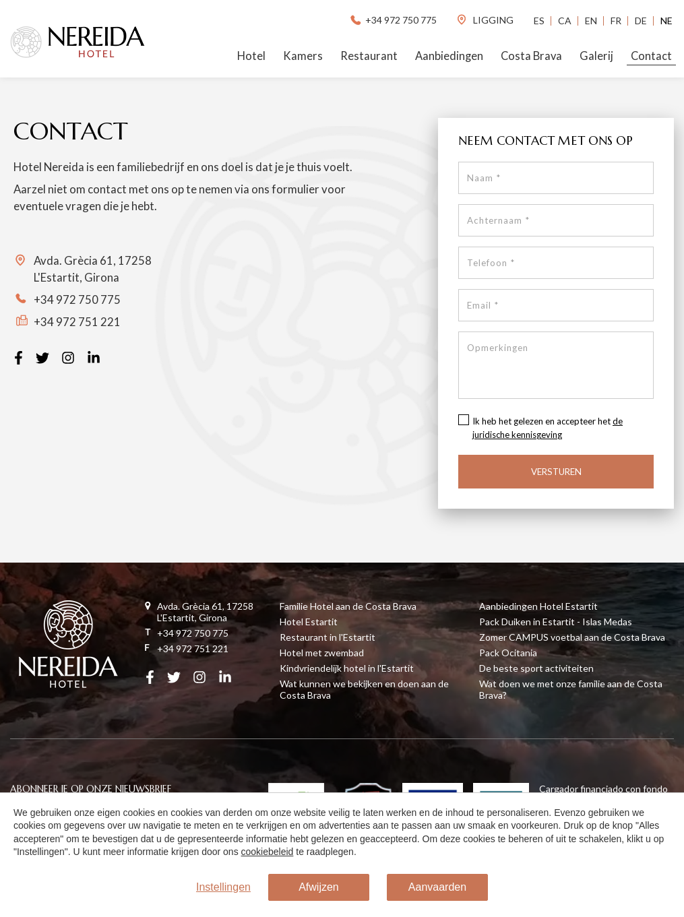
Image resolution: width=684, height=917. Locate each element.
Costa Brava (531, 56)
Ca (564, 20)
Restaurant (369, 56)
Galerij (596, 56)
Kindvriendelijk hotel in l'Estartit (347, 668)
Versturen (556, 471)
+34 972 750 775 (392, 20)
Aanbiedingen (449, 56)
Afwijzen (319, 887)
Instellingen (223, 887)
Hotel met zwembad (322, 652)
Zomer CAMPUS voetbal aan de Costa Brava (572, 637)
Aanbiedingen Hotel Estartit (538, 606)
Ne (666, 20)
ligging (485, 20)
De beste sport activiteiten (536, 668)
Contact (651, 56)
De (641, 20)
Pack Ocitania (508, 652)
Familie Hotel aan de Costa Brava (348, 606)
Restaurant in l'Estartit (327, 637)
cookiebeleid (267, 851)
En (591, 20)
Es (539, 20)
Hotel (251, 56)
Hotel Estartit (309, 621)
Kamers (303, 56)
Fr (616, 20)
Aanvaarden (437, 887)
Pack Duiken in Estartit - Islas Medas (555, 621)
